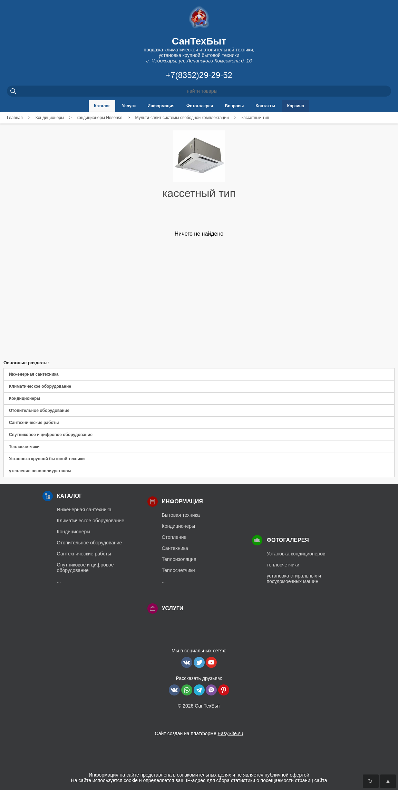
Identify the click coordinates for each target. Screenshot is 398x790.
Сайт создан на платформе (199, 733)
